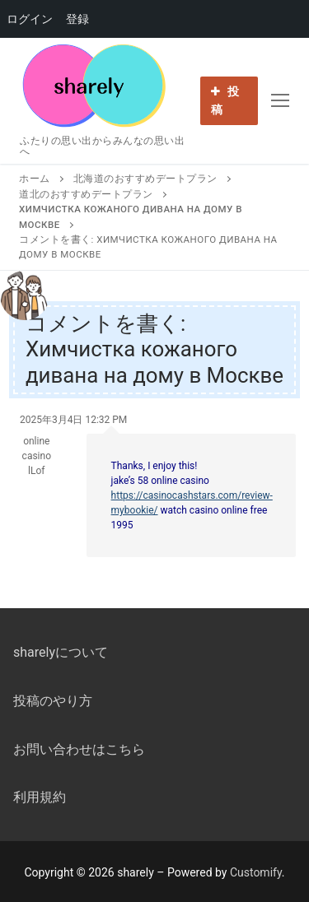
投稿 (225, 100)
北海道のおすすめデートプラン (145, 178)
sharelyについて (60, 652)
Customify (256, 872)
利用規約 (39, 797)
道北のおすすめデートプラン (86, 194)
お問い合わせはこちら (79, 749)
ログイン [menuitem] (30, 19)
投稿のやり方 (52, 701)
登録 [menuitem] (77, 19)
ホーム (34, 178)
